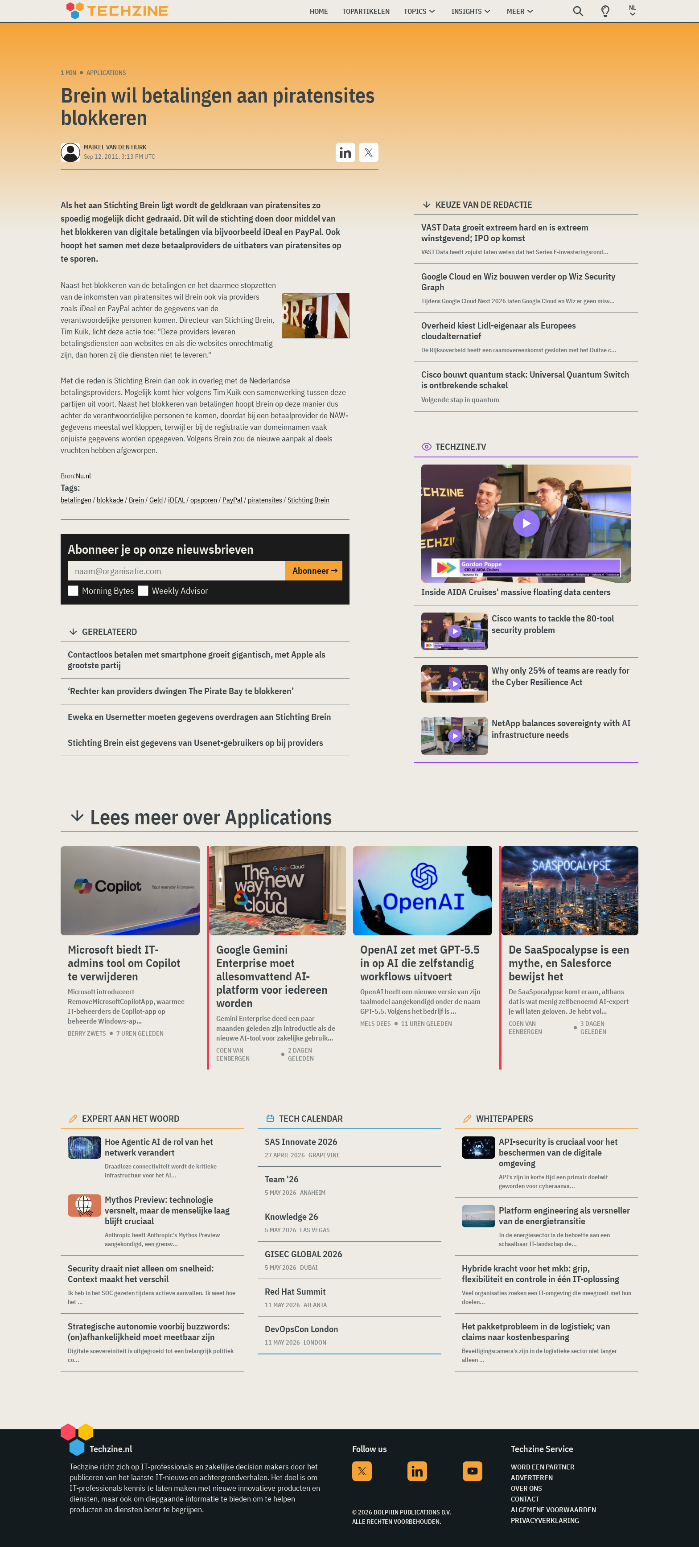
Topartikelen (366, 11)
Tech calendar (311, 1118)
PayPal (232, 499)
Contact (525, 1498)
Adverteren (532, 1477)
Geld (156, 499)
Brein (136, 499)
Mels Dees (375, 1024)
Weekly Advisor (180, 590)
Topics (415, 11)
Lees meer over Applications (211, 817)
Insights (467, 11)
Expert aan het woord (131, 1118)
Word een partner (543, 1466)
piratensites (265, 499)
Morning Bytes (108, 590)
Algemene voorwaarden (553, 1509)
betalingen (76, 499)
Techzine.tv (461, 446)
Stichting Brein (308, 499)
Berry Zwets (87, 1033)
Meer (516, 11)
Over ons (526, 1488)
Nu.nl (83, 475)
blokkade (110, 499)
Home (319, 11)
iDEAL (176, 499)
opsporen (203, 499)
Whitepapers (504, 1118)
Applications (106, 73)
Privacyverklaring (545, 1520)
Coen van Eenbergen (233, 1054)
